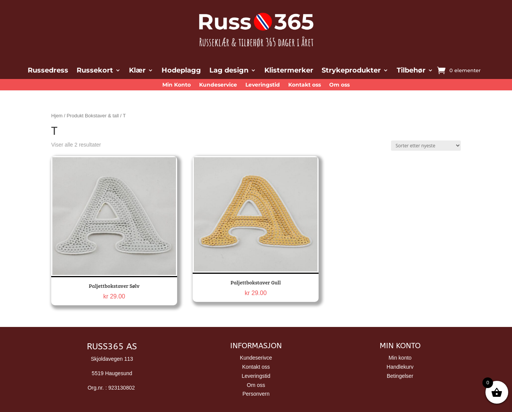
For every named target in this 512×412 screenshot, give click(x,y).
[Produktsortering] (426, 145)
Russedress (48, 71)
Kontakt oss (304, 85)
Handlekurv (399, 367)
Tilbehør (411, 71)
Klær (137, 71)
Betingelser (400, 376)
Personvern (256, 394)
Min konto (399, 358)
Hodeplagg (181, 71)
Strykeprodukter (351, 71)
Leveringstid (262, 85)
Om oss (339, 85)
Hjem (57, 115)
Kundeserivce (256, 358)
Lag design (228, 71)
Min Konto (176, 85)
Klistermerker (288, 71)
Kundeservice (218, 85)
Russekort (95, 71)
